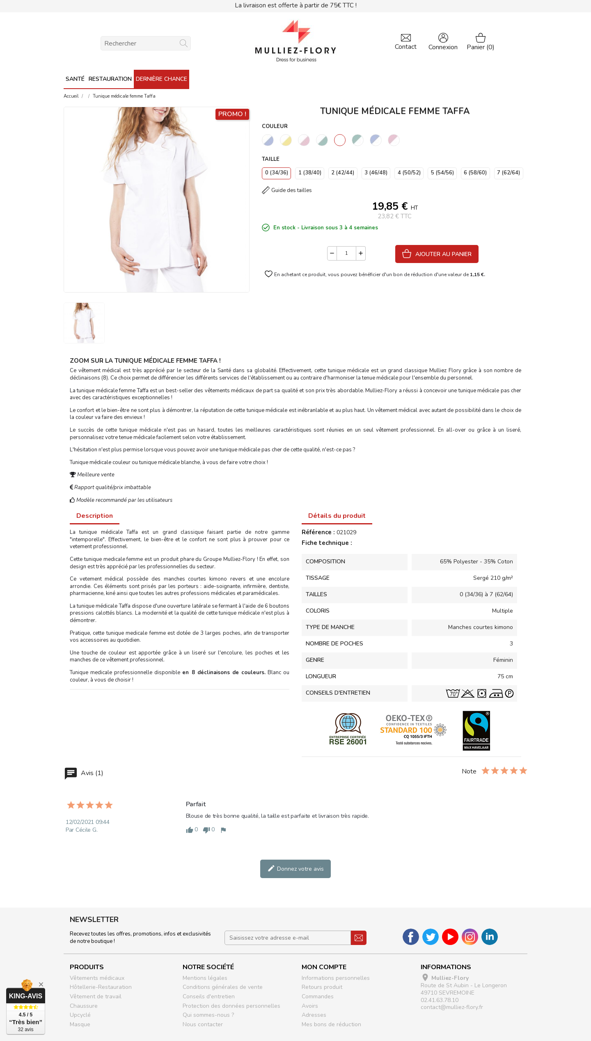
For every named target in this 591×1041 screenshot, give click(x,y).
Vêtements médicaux (97, 978)
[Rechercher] (146, 43)
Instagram (470, 937)
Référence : (318, 532)
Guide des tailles (291, 190)
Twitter (430, 937)
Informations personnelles (336, 978)
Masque (80, 1024)
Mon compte (324, 967)
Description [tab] (94, 515)
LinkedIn (489, 937)
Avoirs (310, 1006)
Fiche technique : (327, 543)
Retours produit (322, 987)
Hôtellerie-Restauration (101, 987)
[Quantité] (346, 253)
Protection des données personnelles (231, 1006)
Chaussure (84, 1006)
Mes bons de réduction (331, 1024)
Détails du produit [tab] (337, 515)
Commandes (318, 996)
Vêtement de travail (95, 996)
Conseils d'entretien (209, 996)
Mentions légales (205, 978)
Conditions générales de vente (223, 987)
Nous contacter (203, 1024)
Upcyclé (80, 1015)
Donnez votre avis (295, 868)
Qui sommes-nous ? (208, 1015)
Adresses (314, 1015)
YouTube (450, 937)
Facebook (411, 937)
